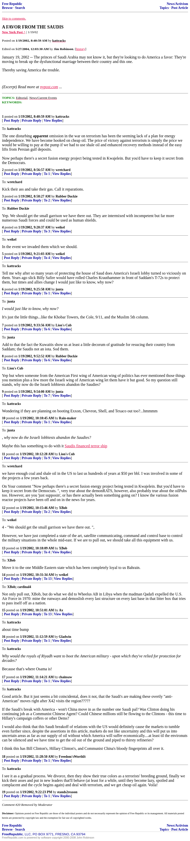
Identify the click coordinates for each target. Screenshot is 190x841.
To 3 (47, 231)
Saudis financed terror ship (86, 446)
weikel (60, 227)
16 (3, 637)
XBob (63, 508)
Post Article (179, 8)
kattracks (62, 116)
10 (3, 418)
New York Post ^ (13, 32)
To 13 (48, 579)
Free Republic (12, 4)
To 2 (47, 200)
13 (3, 548)
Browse (7, 8)
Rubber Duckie (67, 196)
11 (3, 454)
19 (3, 792)
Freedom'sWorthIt (72, 756)
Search (20, 8)
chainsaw (65, 677)
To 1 (47, 174)
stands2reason (67, 792)
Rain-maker (67, 418)
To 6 (47, 329)
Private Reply (32, 120)
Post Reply (11, 120)
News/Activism (177, 4)
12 (3, 508)
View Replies (53, 120)
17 (3, 677)
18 (3, 756)
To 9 (47, 458)
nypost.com (49, 87)
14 (3, 575)
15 (3, 610)
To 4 (47, 258)
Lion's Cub (64, 325)
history (80, 49)
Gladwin (65, 637)
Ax (61, 610)
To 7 (47, 395)
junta (59, 289)
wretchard (63, 170)
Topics (164, 8)
